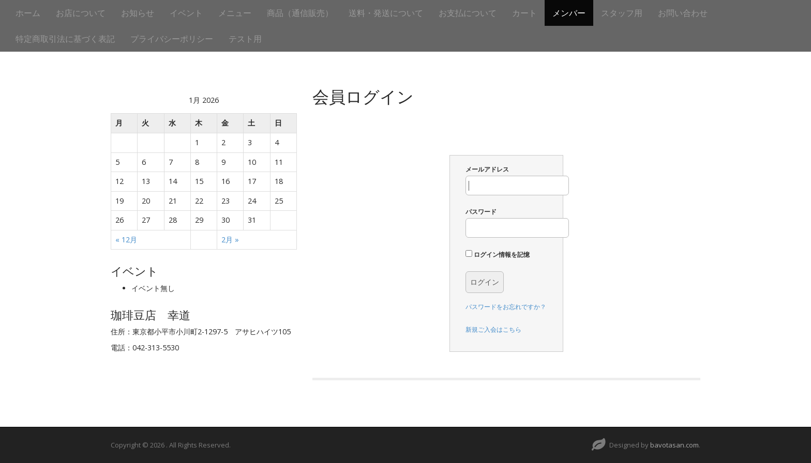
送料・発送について (386, 13)
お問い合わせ (683, 13)
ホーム (28, 13)
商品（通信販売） (300, 13)
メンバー (568, 13)
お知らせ (137, 13)
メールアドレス (517, 180)
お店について (81, 13)
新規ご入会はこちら (493, 329)
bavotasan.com (674, 445)
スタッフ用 (621, 13)
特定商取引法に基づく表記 (65, 38)
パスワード (517, 222)
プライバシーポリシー (171, 38)
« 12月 (126, 239)
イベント (186, 13)
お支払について (468, 13)
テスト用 (245, 38)
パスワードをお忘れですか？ (505, 306)
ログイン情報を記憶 (497, 254)
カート (524, 13)
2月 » (230, 239)
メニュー (234, 13)
